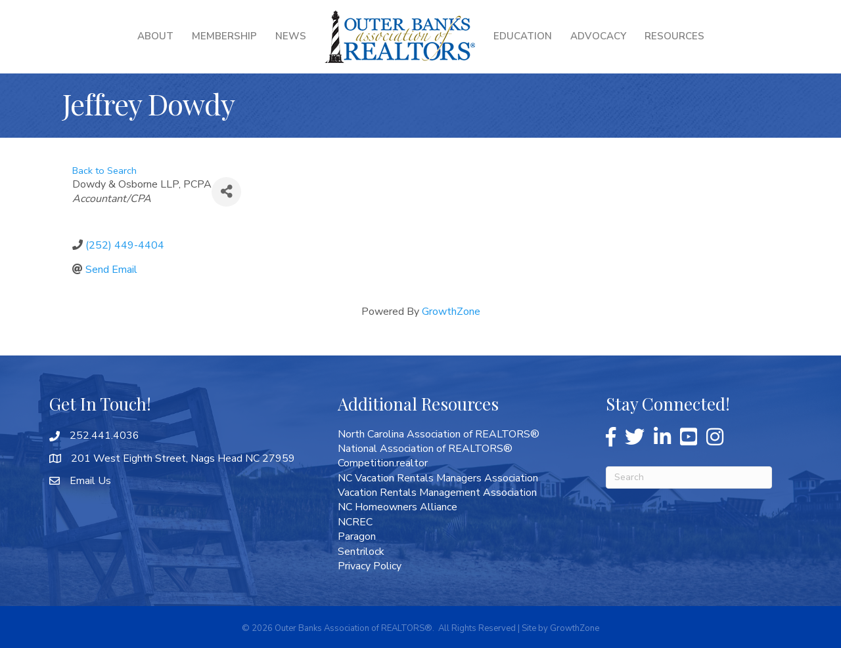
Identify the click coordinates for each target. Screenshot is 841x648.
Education (522, 36)
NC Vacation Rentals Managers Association (438, 478)
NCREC (355, 522)
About (155, 36)
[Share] (226, 192)
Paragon (357, 536)
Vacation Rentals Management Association (437, 492)
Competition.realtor (383, 463)
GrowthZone (451, 311)
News (290, 36)
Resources (674, 36)
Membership (224, 36)
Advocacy (598, 36)
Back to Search (104, 170)
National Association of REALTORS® (425, 448)
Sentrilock (361, 551)
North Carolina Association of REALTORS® (438, 434)
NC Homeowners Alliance (397, 507)
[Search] (689, 477)
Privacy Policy (369, 566)
